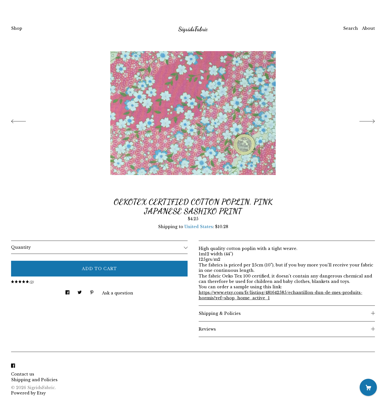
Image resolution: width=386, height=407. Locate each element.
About (368, 28)
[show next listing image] (362, 120)
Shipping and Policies (34, 379)
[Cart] (368, 387)
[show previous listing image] (23, 120)
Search (350, 28)
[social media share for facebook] (67, 291)
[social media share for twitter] (80, 291)
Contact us (22, 374)
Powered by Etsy (28, 393)
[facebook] (13, 365)
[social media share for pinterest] (92, 291)
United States (198, 226)
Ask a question (117, 293)
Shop (16, 28)
